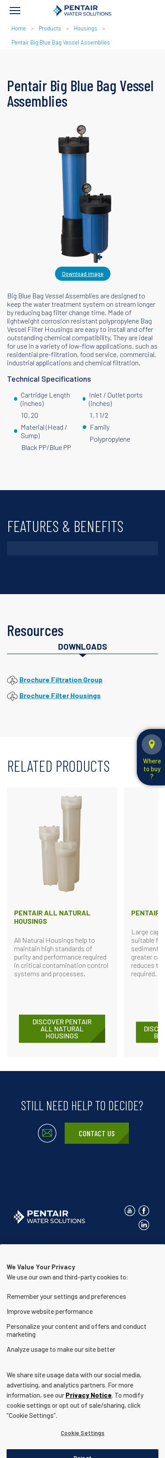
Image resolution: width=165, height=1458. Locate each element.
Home (18, 28)
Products (50, 28)
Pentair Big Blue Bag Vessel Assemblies (60, 42)
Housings (85, 28)
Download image (82, 273)
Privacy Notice (87, 1246)
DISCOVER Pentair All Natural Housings (62, 1028)
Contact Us (97, 1133)
